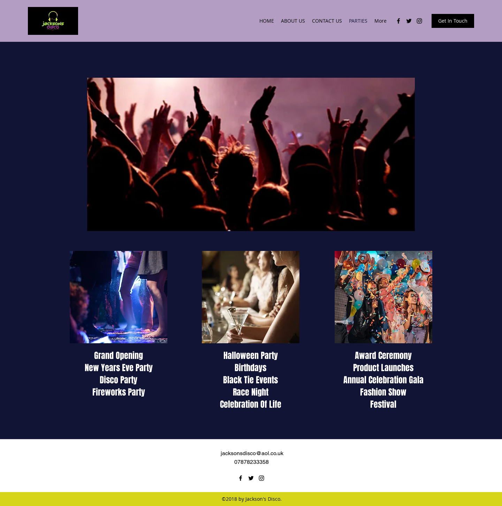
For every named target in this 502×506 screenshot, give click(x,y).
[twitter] (408, 20)
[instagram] (419, 20)
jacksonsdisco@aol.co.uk (252, 453)
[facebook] (398, 20)
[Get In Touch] (453, 21)
